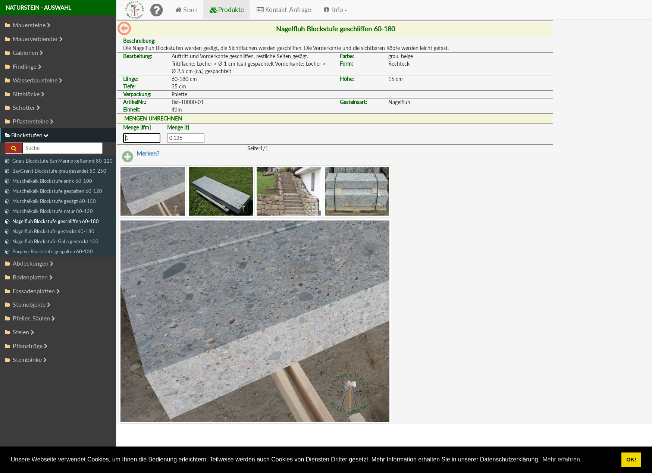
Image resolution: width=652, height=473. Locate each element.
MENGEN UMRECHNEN (153, 118)
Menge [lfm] (137, 127)
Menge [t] (178, 127)
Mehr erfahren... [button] (563, 459)
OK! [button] (631, 460)
